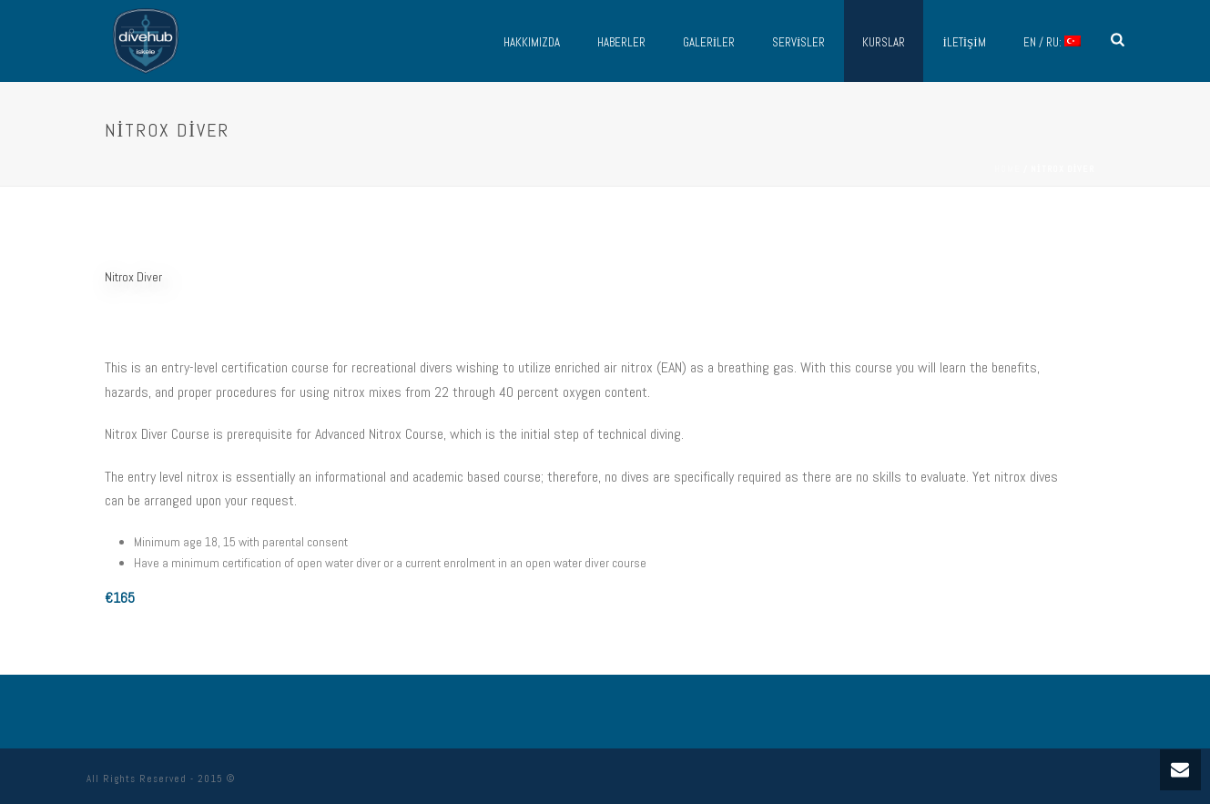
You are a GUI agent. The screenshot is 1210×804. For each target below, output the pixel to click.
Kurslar (883, 42)
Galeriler (709, 42)
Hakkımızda (531, 42)
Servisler (798, 42)
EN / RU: (1052, 42)
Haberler (621, 42)
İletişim (963, 42)
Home (1007, 169)
